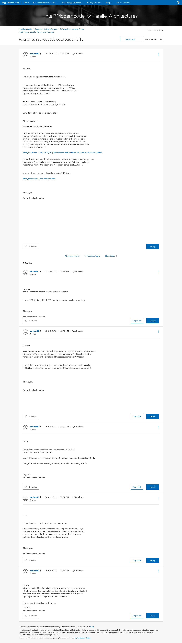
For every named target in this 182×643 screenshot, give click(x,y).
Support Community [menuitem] (10, 2)
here (92, 626)
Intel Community (25, 29)
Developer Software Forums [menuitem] (44, 2)
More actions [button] (151, 39)
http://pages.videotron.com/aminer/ (39, 178)
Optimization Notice (83, 637)
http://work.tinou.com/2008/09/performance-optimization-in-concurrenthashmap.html (62, 152)
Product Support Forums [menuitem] (71, 2)
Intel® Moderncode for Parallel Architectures (36, 31)
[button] (158, 54)
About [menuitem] (26, 2)
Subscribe (130, 39)
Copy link (137, 320)
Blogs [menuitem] (108, 2)
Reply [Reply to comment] (152, 320)
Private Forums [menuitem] (123, 2)
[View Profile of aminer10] (35, 53)
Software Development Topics (72, 29)
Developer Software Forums (46, 29)
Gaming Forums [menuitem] (93, 2)
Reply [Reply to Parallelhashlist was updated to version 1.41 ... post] (152, 246)
